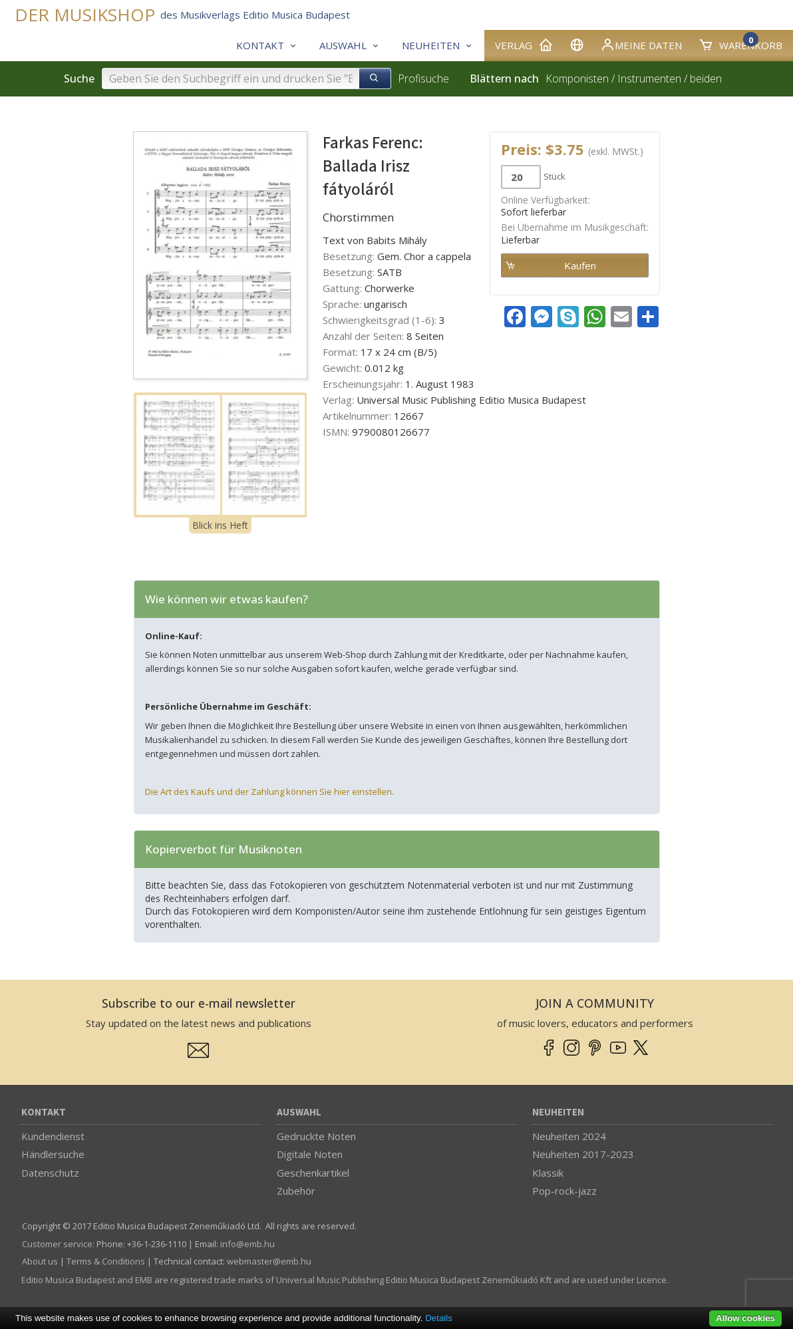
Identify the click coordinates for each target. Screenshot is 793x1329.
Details (438, 1318)
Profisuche (423, 78)
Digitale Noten (310, 1154)
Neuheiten (558, 1112)
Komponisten (577, 78)
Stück (554, 176)
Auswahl (299, 1112)
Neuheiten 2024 (569, 1136)
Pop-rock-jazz (564, 1190)
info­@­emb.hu (247, 1244)
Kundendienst (52, 1136)
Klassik (547, 1172)
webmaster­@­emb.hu (269, 1261)
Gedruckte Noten (316, 1136)
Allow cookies (745, 1318)
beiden (706, 78)
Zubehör (296, 1190)
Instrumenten (649, 78)
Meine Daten (641, 44)
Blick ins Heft (220, 525)
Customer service (57, 1244)
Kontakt (43, 1112)
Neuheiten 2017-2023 (583, 1154)
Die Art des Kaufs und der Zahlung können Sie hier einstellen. (269, 792)
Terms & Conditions (106, 1261)
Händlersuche (52, 1154)
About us (40, 1261)
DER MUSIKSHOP (85, 15)
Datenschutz (50, 1172)
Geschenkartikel (313, 1172)
